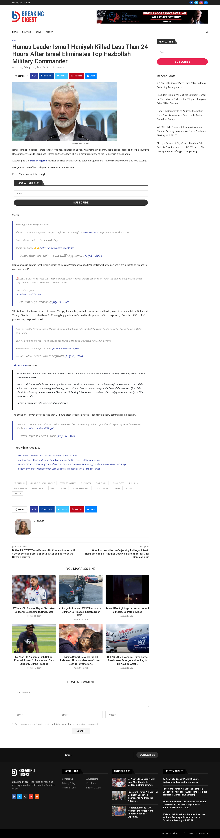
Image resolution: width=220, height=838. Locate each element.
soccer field (131, 488)
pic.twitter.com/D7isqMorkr (30, 294)
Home (165, 833)
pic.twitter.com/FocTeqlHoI (65, 348)
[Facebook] (191, 2)
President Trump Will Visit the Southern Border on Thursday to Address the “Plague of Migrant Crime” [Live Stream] (182, 99)
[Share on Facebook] (46, 76)
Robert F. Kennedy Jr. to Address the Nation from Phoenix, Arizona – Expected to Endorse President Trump (181, 115)
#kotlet (42, 247)
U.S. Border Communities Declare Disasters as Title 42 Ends (47, 455)
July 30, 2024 (66, 436)
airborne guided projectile (42, 483)
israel (53, 488)
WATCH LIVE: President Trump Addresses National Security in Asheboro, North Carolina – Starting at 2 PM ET (181, 131)
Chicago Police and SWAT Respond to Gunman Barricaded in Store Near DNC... (80, 612)
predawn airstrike (80, 488)
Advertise (203, 833)
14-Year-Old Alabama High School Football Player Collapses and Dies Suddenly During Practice (34, 660)
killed (63, 488)
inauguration (20, 488)
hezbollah (134, 483)
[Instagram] (201, 2)
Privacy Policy (68, 783)
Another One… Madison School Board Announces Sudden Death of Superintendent (59, 460)
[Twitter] (196, 2)
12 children (19, 483)
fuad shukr (101, 483)
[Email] (206, 2)
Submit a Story (93, 788)
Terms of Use (69, 788)
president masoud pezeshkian (107, 488)
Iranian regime (38, 160)
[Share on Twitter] (61, 76)
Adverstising (92, 779)
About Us (177, 833)
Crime (38, 32)
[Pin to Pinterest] (76, 76)
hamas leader (118, 483)
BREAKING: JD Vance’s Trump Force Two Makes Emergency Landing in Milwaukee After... (127, 660)
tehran (17, 493)
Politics (26, 32)
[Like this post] (35, 76)
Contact (190, 833)
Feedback (91, 783)
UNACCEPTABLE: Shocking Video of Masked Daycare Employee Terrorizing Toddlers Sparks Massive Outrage (72, 464)
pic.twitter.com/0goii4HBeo (60, 247)
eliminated (86, 483)
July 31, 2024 (93, 255)
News (15, 32)
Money (49, 32)
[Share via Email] (91, 76)
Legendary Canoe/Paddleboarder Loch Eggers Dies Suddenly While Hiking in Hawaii (59, 468)
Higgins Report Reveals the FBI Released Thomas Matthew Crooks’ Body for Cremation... (80, 660)
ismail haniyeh (38, 488)
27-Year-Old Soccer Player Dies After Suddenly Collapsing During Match (141, 782)
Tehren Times (20, 365)
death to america (68, 483)
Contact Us (67, 779)
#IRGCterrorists (90, 232)
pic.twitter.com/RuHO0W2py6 (39, 428)
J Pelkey (26, 67)
